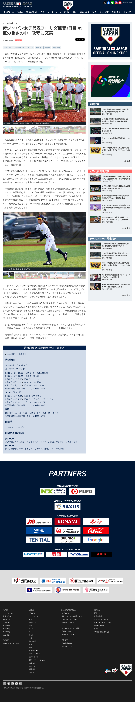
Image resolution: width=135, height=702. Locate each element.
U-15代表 (6, 629)
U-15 (31, 632)
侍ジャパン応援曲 (68, 634)
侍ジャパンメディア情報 (70, 628)
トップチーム (8, 613)
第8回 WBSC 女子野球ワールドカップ (18, 48)
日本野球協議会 (67, 643)
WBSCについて (67, 646)
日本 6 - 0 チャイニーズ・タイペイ (44, 413)
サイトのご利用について (102, 622)
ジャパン (32, 613)
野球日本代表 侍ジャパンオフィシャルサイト (18, 4)
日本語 (125, 2)
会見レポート (34, 657)
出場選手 (22, 354)
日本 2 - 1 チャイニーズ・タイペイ (39, 399)
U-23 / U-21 (7, 619)
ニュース (32, 666)
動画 (30, 647)
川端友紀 (56, 48)
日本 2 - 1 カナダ (31, 379)
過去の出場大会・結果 (11, 643)
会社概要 (65, 640)
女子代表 (6, 635)
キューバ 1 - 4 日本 (32, 382)
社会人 (31, 619)
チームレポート (34, 654)
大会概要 (11, 354)
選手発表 (32, 669)
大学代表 (6, 622)
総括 (30, 644)
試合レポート (34, 650)
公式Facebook (99, 626)
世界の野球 (98, 616)
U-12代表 (6, 632)
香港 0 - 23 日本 (32, 376)
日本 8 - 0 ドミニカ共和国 (36, 373)
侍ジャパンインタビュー (37, 660)
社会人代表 (7, 616)
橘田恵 (38, 48)
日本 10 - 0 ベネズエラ (35, 402)
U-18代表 (6, 626)
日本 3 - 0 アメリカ (32, 396)
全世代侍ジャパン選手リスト (72, 616)
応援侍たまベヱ (67, 631)
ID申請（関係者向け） (102, 632)
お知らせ (32, 663)
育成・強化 (98, 613)
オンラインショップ (101, 619)
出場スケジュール (68, 622)
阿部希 (47, 48)
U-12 (31, 635)
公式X (96, 629)
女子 (30, 638)
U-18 (31, 629)
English (130, 2)
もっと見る (125, 161)
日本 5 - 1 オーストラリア (35, 385)
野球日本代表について (69, 619)
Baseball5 (32, 641)
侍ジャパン (65, 613)
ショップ (32, 672)
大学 (30, 626)
